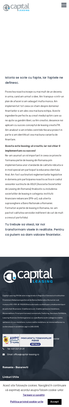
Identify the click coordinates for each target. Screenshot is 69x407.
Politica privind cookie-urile (26, 401)
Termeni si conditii (34, 395)
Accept (54, 401)
